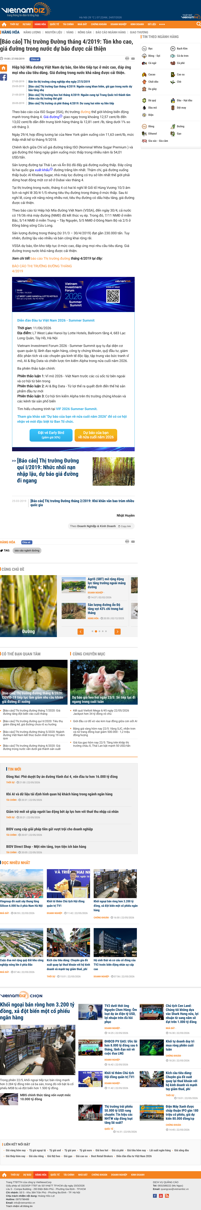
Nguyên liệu (53, 32)
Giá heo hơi (101, 1150)
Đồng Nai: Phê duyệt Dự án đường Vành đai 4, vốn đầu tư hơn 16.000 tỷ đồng (62, 777)
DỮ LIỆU (152, 24)
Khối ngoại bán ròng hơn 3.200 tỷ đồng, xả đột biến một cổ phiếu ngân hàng (116, 906)
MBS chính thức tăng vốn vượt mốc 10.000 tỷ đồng (45, 1097)
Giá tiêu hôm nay (136, 1150)
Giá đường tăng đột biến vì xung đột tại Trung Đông (87, 581)
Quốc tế (109, 1129)
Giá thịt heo (53, 1156)
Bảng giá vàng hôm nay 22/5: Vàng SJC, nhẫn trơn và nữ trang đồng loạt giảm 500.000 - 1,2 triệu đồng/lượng (104, 732)
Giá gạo (68, 1156)
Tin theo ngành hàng (160, 37)
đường (85, 112)
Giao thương (139, 32)
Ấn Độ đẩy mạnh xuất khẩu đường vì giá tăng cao (87, 607)
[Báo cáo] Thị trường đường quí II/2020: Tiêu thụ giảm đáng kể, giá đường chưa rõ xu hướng (33, 723)
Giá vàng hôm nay (16, 1150)
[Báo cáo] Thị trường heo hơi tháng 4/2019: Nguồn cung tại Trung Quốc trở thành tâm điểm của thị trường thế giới (80, 96)
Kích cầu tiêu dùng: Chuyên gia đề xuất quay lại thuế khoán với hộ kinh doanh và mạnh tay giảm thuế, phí (68, 964)
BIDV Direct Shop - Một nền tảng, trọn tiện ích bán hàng (46, 847)
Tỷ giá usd (55, 1150)
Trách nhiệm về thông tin (19, 1206)
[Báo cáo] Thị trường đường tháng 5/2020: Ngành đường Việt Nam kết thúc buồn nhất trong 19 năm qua (34, 735)
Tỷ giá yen (70, 1150)
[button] (80, 631)
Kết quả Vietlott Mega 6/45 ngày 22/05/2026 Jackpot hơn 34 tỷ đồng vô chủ (101, 712)
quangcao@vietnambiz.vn (175, 1189)
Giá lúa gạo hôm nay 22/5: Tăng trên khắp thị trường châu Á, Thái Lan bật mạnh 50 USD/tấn (101, 744)
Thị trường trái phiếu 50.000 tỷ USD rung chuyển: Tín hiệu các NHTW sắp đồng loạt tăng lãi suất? (119, 1115)
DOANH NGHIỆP (118, 24)
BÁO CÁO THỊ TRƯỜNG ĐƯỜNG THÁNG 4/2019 (42, 268)
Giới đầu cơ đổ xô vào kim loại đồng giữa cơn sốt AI (105, 721)
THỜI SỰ (14, 24)
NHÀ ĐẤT (82, 24)
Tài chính (11, 800)
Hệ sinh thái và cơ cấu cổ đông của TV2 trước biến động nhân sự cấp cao (114, 964)
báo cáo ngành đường (27, 550)
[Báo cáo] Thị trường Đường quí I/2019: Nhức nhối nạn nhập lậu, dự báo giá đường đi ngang (48, 470)
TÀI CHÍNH (68, 24)
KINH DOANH (137, 24)
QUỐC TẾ (54, 24)
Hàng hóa (10, 32)
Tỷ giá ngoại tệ (37, 1150)
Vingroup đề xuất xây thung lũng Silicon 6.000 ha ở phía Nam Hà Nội (21, 904)
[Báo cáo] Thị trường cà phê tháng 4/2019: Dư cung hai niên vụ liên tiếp (71, 103)
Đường (28, 631)
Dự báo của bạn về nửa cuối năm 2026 (96, 435)
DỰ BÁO (27, 24)
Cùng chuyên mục (89, 654)
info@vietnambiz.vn (24, 1202)
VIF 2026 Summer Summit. (76, 409)
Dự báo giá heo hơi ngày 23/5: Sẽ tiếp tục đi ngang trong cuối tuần (103, 699)
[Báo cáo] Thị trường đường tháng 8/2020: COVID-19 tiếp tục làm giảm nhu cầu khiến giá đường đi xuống (32, 697)
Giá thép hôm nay (15, 1156)
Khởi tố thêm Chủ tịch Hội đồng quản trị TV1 (65, 904)
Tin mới (14, 769)
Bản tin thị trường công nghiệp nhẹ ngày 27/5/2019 (59, 81)
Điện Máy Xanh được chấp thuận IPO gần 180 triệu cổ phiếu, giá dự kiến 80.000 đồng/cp (182, 1113)
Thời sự (10, 782)
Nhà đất (4, 913)
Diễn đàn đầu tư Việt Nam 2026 (134, 1156)
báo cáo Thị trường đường (50, 259)
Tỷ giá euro (85, 1150)
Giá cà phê (117, 1150)
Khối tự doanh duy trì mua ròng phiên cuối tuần (180, 1045)
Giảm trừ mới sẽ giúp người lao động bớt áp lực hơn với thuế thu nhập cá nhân (62, 812)
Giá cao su (82, 1156)
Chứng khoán (101, 917)
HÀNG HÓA (40, 24)
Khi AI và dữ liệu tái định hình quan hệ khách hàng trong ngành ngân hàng (59, 794)
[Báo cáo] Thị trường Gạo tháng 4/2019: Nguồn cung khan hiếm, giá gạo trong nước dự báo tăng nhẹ (80, 88)
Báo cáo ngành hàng (111, 32)
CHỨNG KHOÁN (99, 24)
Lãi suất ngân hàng (160, 1150)
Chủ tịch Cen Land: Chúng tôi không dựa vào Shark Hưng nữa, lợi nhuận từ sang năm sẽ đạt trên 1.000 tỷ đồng (182, 1014)
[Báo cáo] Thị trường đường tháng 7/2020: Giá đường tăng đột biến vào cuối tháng (31, 712)
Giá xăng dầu (181, 1150)
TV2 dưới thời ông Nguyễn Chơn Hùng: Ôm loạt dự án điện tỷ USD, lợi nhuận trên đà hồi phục (121, 1014)
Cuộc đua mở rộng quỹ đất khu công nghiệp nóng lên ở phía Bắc (21, 962)
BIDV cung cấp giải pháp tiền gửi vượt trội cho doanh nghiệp (49, 829)
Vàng (70, 32)
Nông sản (84, 32)
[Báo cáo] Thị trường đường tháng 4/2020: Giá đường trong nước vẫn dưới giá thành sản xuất (32, 747)
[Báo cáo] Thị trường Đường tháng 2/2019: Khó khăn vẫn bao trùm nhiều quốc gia (82, 503)
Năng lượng (32, 32)
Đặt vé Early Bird (51, 435)
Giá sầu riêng (36, 1156)
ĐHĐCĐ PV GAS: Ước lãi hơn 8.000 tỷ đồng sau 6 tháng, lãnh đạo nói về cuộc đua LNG (121, 1047)
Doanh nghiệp (54, 913)
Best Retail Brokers (102, 1156)
